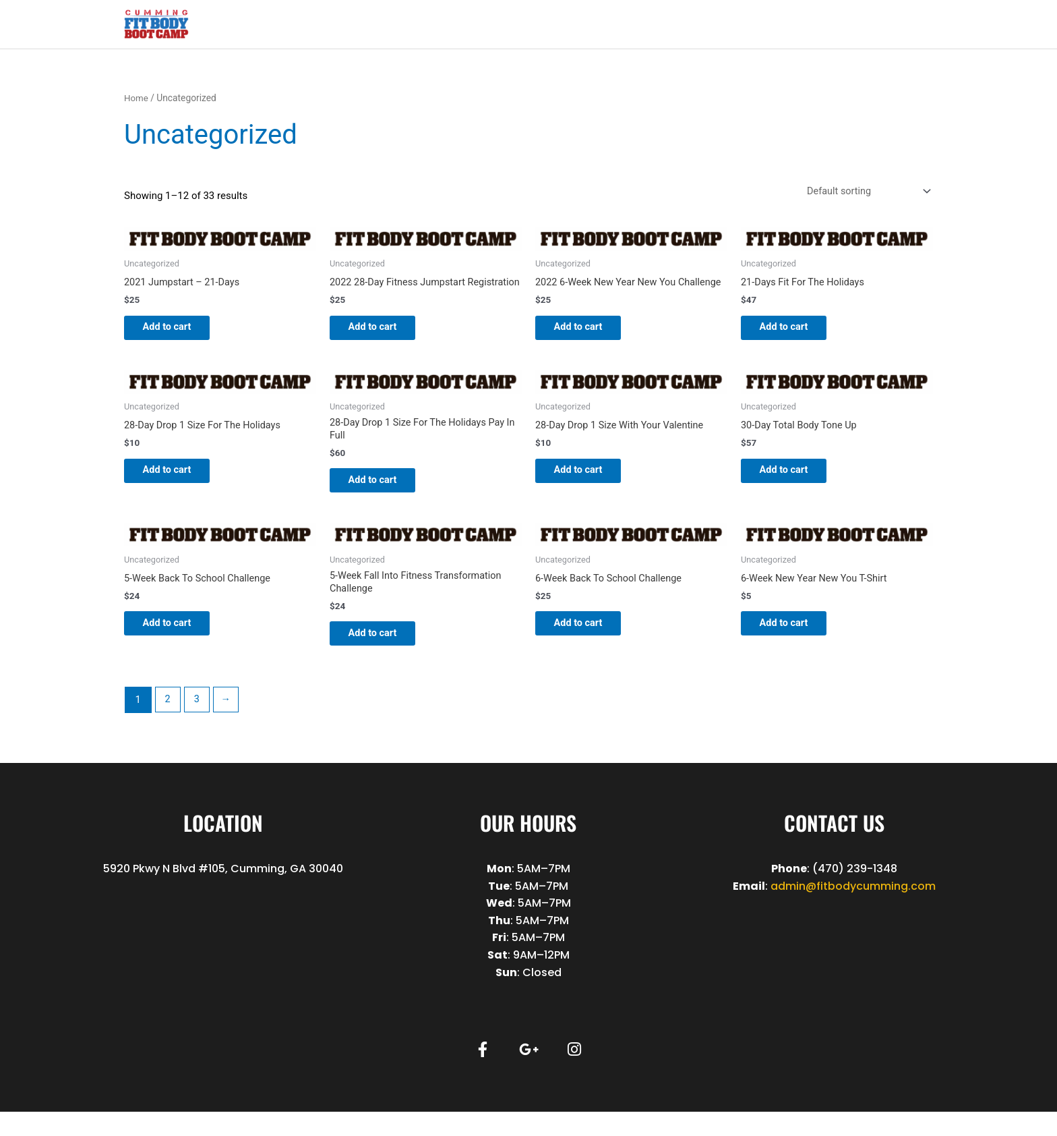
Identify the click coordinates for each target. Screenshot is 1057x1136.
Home (136, 98)
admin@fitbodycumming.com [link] (853, 909)
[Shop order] (863, 192)
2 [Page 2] (168, 724)
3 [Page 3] (198, 724)
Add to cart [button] (176, 330)
